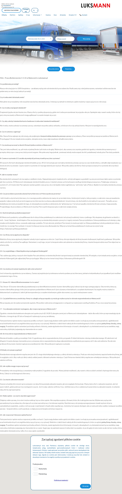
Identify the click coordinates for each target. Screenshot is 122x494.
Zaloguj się (105, 5)
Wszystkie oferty (54, 64)
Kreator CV (72, 10)
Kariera (48, 10)
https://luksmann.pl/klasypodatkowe (13, 224)
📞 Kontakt (83, 10)
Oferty (4, 10)
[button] (35, 468)
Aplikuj (20, 10)
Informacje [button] (36, 10)
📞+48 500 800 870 (6, 5)
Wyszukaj (86, 34)
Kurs (55, 10)
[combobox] (39, 34)
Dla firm (12, 10)
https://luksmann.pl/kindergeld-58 (72, 254)
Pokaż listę (68, 64)
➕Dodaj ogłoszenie (90, 5)
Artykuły (63, 10)
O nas (28, 10)
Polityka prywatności (61, 480)
